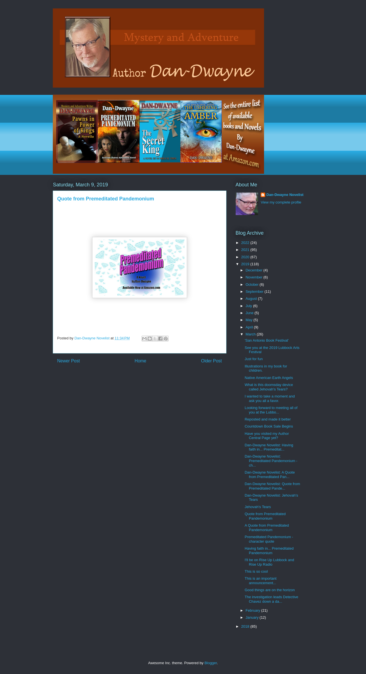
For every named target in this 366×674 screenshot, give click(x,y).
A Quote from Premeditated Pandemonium (267, 527)
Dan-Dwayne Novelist (284, 195)
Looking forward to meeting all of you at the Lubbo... (271, 410)
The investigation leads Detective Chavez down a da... (271, 599)
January (252, 617)
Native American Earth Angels (269, 378)
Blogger (210, 663)
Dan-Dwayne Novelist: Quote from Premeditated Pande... (272, 486)
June (249, 313)
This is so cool (256, 571)
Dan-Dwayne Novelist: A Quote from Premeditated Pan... (270, 474)
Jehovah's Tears (258, 507)
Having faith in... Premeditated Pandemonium (269, 550)
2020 (246, 257)
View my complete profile (281, 202)
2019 (246, 264)
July (249, 306)
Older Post (211, 360)
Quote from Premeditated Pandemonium (265, 516)
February (253, 610)
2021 (246, 250)
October (252, 284)
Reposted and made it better (268, 419)
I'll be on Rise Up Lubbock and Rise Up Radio (269, 562)
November (254, 277)
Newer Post (68, 360)
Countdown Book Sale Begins (269, 426)
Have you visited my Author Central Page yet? (267, 435)
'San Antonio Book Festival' (267, 340)
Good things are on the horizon (270, 590)
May (249, 320)
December (254, 270)
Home (140, 360)
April (249, 327)
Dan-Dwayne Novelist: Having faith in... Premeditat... (269, 447)
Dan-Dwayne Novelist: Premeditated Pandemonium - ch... (271, 460)
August (251, 298)
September (254, 291)
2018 (246, 626)
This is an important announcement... (260, 580)
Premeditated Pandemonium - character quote (269, 539)
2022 (246, 243)
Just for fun (254, 359)
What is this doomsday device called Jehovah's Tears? (269, 387)
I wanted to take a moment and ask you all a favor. (270, 398)
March (251, 334)
